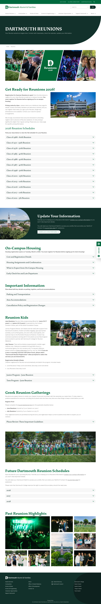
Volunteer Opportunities (64, 13)
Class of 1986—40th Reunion (19, 159)
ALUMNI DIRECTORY (74, 2)
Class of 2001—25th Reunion (19, 176)
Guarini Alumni (77, 586)
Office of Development (34, 586)
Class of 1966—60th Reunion (19, 137)
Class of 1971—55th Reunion (18, 142)
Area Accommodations (16, 300)
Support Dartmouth (81, 13)
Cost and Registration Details (19, 257)
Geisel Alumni (77, 584)
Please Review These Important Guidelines (25, 421)
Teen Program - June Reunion (19, 380)
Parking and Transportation (18, 294)
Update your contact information (80, 220)
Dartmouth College (79, 581)
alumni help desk (50, 228)
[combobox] (79, 7)
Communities (21, 13)
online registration (21, 350)
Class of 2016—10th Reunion (19, 187)
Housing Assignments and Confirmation (24, 262)
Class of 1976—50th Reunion (19, 148)
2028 (9, 501)
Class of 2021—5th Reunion (18, 198)
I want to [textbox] (73, 7)
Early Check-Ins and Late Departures (22, 273)
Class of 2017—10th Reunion (18, 192)
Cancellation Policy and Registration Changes (26, 305)
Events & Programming (47, 13)
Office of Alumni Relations (34, 584)
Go (93, 7)
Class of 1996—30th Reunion (19, 170)
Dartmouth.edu (86, 2)
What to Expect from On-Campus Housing (25, 268)
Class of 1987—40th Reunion (19, 165)
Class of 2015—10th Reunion (19, 181)
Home (7, 46)
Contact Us (31, 588)
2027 (8, 496)
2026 (9, 490)
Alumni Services (9, 13)
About (92, 13)
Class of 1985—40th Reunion (19, 153)
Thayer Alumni (78, 588)
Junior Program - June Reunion (20, 375)
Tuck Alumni (77, 591)
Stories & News (34, 13)
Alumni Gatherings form (25, 405)
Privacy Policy (50, 600)
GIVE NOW (63, 2)
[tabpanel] (50, 541)
